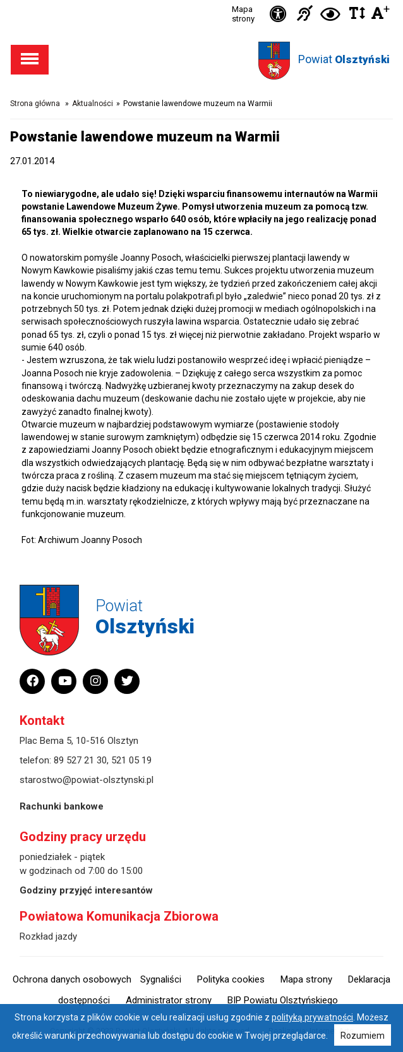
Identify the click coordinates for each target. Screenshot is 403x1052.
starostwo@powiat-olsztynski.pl (86, 780)
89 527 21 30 (80, 760)
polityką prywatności (312, 1017)
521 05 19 (131, 760)
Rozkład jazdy (48, 936)
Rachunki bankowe (62, 806)
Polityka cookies (231, 979)
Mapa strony (243, 13)
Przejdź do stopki (201, 0)
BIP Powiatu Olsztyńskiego (282, 1000)
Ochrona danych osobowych (72, 979)
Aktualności (92, 103)
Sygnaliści (160, 979)
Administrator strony (169, 1000)
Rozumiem (362, 1036)
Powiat (344, 59)
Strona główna (35, 103)
